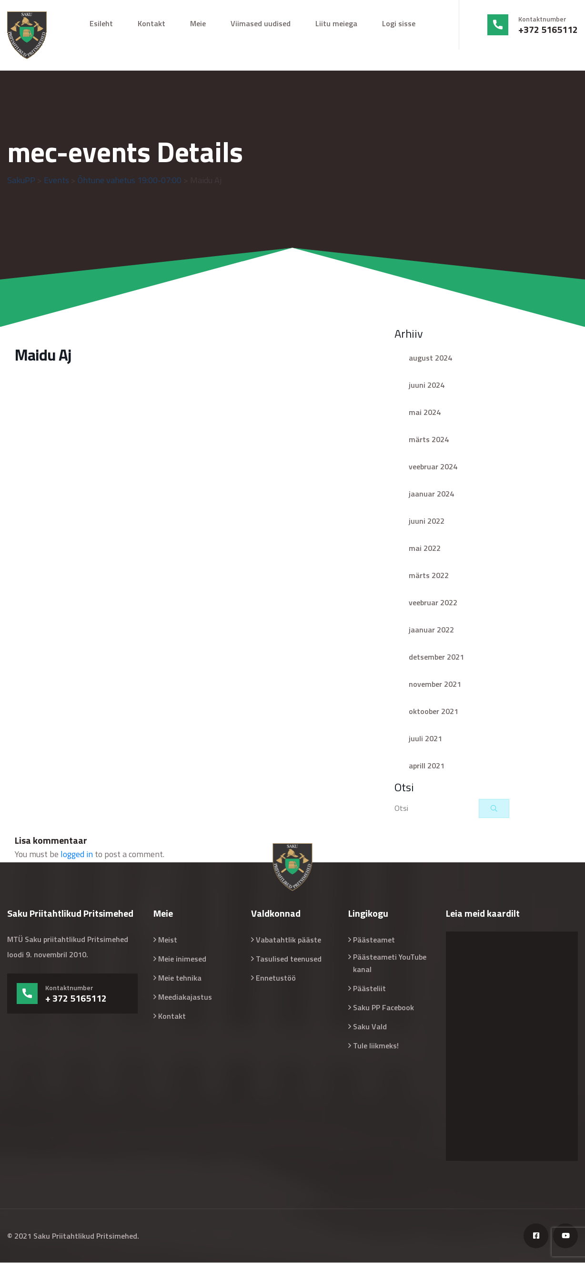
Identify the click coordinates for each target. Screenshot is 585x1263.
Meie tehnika (180, 978)
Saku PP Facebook (383, 1008)
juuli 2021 (425, 739)
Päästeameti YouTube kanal (389, 963)
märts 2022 (429, 575)
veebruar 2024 (433, 467)
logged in (77, 854)
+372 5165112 (548, 29)
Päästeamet (374, 940)
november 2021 (435, 684)
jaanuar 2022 (431, 630)
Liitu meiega (336, 23)
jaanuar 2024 (431, 494)
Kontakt (151, 23)
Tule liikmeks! (376, 1046)
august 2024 (430, 358)
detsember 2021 (436, 657)
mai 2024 (425, 412)
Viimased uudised (261, 23)
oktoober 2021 (433, 711)
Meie (198, 23)
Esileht (101, 23)
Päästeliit (369, 988)
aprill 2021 (426, 766)
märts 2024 (429, 439)
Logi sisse (398, 23)
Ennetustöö (276, 978)
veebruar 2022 (433, 603)
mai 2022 (425, 548)
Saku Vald (370, 1027)
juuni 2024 (426, 385)
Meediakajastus (185, 997)
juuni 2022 (426, 521)
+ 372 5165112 (76, 998)
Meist (167, 940)
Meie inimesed (182, 959)
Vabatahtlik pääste (288, 940)
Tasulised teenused (289, 959)
